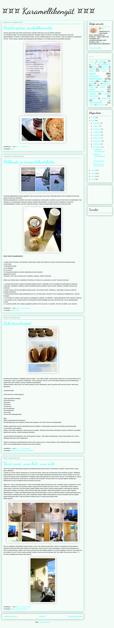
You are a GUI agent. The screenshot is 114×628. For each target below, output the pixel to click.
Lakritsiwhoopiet (17, 323)
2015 (93, 117)
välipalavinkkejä (95, 103)
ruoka (12, 149)
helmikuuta (97, 144)
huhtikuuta (97, 138)
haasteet (94, 65)
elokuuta (96, 126)
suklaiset (92, 94)
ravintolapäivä (104, 85)
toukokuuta (97, 135)
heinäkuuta (97, 129)
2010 (93, 179)
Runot (91, 87)
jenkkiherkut (14, 450)
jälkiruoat (92, 69)
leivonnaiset (23, 450)
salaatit (92, 89)
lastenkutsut (94, 76)
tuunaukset (93, 98)
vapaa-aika (106, 98)
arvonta (91, 61)
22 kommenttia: (26, 607)
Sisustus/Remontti (21, 609)
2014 (93, 120)
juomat (105, 67)
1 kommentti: (24, 146)
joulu (95, 67)
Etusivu (42, 616)
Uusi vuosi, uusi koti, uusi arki (29, 463)
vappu (100, 100)
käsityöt (104, 71)
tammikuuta (97, 147)
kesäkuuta (97, 132)
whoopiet (30, 450)
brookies (91, 62)
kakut (91, 71)
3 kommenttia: (25, 448)
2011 (93, 176)
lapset (13, 310)
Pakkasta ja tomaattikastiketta (29, 162)
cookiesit (100, 63)
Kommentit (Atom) (44, 622)
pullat (98, 83)
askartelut (102, 61)
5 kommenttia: (25, 308)
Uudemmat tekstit (10, 616)
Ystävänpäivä (101, 105)
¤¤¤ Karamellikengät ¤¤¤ (48, 11)
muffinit (92, 81)
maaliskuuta (97, 141)
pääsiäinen (106, 83)
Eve (102, 28)
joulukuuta (97, 123)
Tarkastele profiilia (95, 48)
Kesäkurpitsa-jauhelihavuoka (28, 27)
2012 (93, 173)
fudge (108, 63)
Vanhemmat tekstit (75, 616)
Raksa (13, 609)
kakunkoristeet (103, 69)
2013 (93, 170)
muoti (101, 81)
